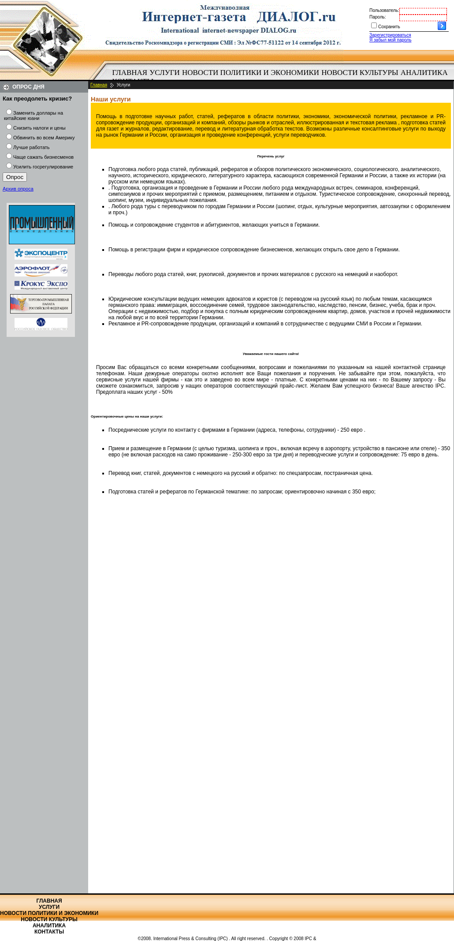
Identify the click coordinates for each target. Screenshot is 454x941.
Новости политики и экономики (250, 72)
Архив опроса (18, 188)
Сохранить (389, 26)
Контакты (49, 932)
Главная (130, 72)
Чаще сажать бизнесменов (43, 157)
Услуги (164, 72)
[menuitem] (130, 72)
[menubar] (282, 77)
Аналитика (424, 72)
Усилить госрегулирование (43, 166)
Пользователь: (384, 10)
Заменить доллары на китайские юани (33, 115)
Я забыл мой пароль (390, 39)
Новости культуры (359, 72)
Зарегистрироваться (390, 35)
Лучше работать (31, 147)
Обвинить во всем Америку (43, 137)
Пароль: (377, 17)
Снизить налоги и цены (39, 128)
